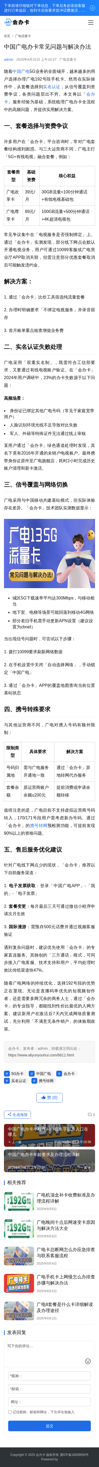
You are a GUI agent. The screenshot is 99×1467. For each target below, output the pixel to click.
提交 (49, 1426)
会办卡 (69, 1074)
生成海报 (17, 1114)
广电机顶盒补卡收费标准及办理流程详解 (66, 1198)
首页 (7, 36)
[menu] (90, 22)
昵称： (16, 1376)
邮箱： (16, 1389)
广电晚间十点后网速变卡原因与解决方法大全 (66, 1225)
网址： (16, 1402)
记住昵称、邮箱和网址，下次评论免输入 (41, 1412)
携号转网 (39, 825)
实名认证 (51, 87)
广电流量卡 (68, 59)
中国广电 (21, 71)
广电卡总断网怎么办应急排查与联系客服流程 (66, 1252)
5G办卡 (17, 1074)
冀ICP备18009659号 (74, 1455)
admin (8, 59)
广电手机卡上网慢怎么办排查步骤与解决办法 (66, 1280)
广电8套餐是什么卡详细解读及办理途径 (65, 1307)
